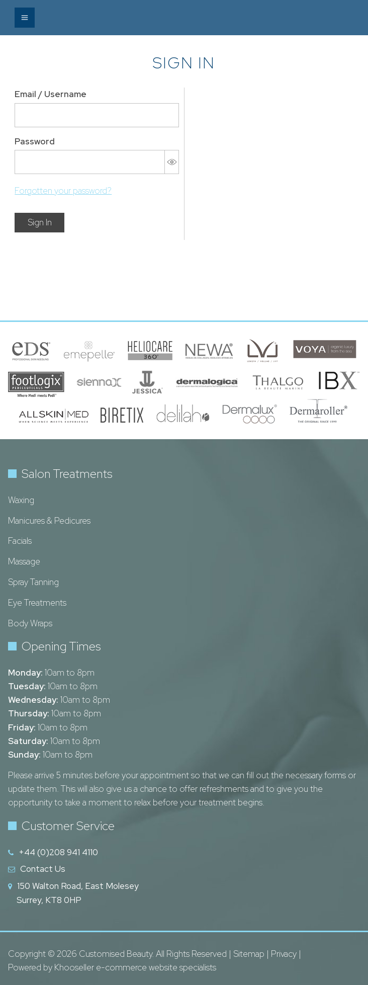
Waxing (21, 500)
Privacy (284, 953)
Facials (20, 540)
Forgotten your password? (63, 190)
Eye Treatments (37, 602)
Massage (24, 561)
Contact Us (42, 868)
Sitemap (248, 953)
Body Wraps (30, 623)
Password (35, 141)
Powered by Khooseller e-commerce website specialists (112, 967)
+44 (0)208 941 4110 (58, 852)
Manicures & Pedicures (49, 520)
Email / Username (50, 94)
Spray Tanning (33, 582)
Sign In (40, 222)
